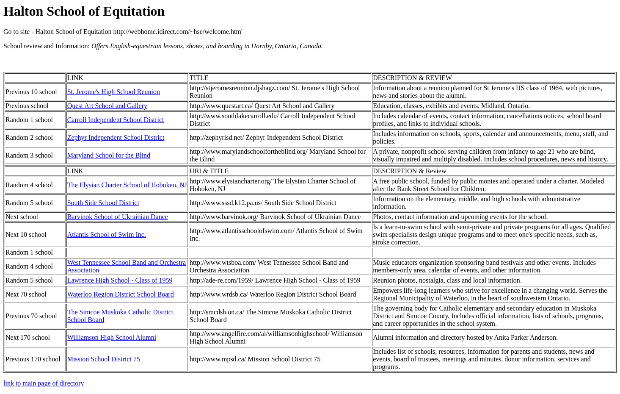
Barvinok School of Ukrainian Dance (117, 216)
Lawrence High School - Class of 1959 (120, 280)
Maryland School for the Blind (108, 155)
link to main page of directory (43, 383)
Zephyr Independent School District (116, 137)
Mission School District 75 (103, 359)
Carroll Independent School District (115, 119)
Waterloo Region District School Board (120, 294)
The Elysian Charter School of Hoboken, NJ (127, 185)
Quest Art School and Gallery (107, 105)
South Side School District (103, 202)
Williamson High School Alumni (111, 337)
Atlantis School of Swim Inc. (106, 234)
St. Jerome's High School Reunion (113, 91)
